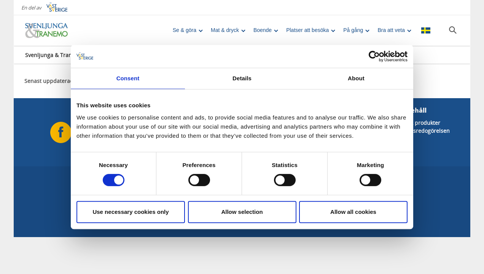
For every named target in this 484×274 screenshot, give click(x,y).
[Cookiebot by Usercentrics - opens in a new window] (374, 56)
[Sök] (453, 30)
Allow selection (242, 212)
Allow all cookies (353, 212)
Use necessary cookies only (130, 212)
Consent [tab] (128, 78)
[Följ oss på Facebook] (61, 132)
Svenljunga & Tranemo (54, 55)
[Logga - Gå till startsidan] (51, 30)
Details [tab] (242, 78)
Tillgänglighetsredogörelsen (414, 130)
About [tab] (356, 78)
